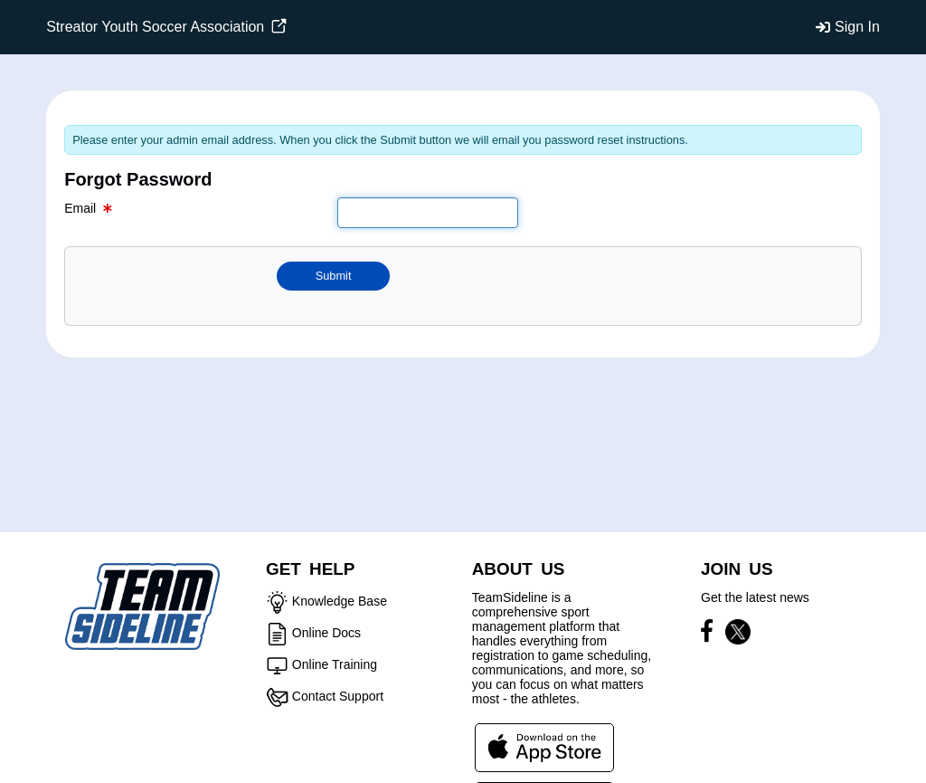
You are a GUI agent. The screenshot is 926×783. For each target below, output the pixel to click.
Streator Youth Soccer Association (166, 26)
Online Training (334, 664)
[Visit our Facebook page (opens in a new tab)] (711, 634)
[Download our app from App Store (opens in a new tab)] (544, 747)
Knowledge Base (339, 601)
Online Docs (326, 632)
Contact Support (337, 696)
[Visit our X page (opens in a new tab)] (738, 634)
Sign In (857, 26)
